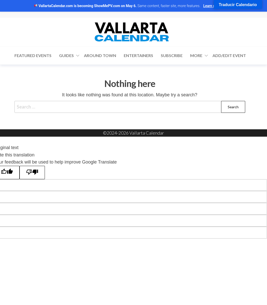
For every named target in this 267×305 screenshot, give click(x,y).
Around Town (100, 55)
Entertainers (138, 55)
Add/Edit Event (229, 55)
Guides (66, 55)
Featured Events (32, 55)
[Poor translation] (32, 172)
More (196, 55)
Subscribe (172, 55)
